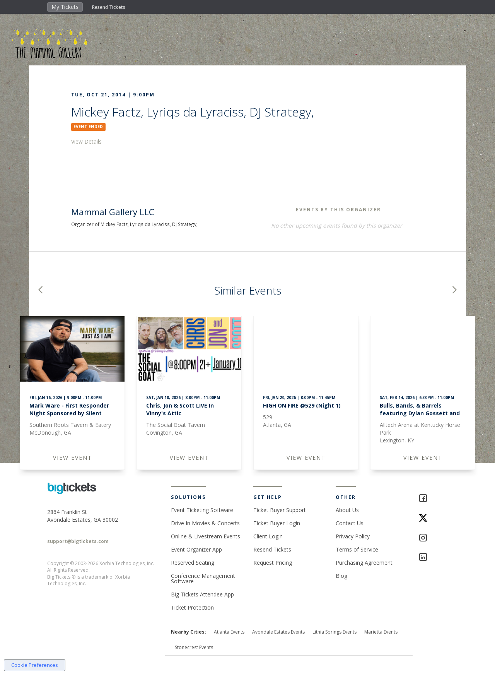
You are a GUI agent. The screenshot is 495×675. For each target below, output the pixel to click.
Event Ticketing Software (202, 510)
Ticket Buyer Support (279, 510)
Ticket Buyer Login (276, 523)
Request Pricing (272, 562)
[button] (40, 290)
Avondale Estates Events (278, 632)
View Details (86, 141)
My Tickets (65, 6)
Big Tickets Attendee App (202, 594)
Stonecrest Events (194, 647)
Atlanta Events (229, 632)
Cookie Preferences (34, 664)
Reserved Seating (192, 562)
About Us (347, 510)
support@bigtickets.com (78, 541)
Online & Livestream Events (205, 536)
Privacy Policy (353, 536)
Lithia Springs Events (334, 632)
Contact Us (350, 523)
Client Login (268, 536)
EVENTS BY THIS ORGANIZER (338, 209)
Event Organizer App (196, 549)
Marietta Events (381, 632)
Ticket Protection (192, 607)
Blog (341, 575)
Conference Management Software (203, 578)
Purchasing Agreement (364, 562)
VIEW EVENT (72, 457)
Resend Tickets (108, 7)
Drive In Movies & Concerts (205, 523)
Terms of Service (357, 549)
